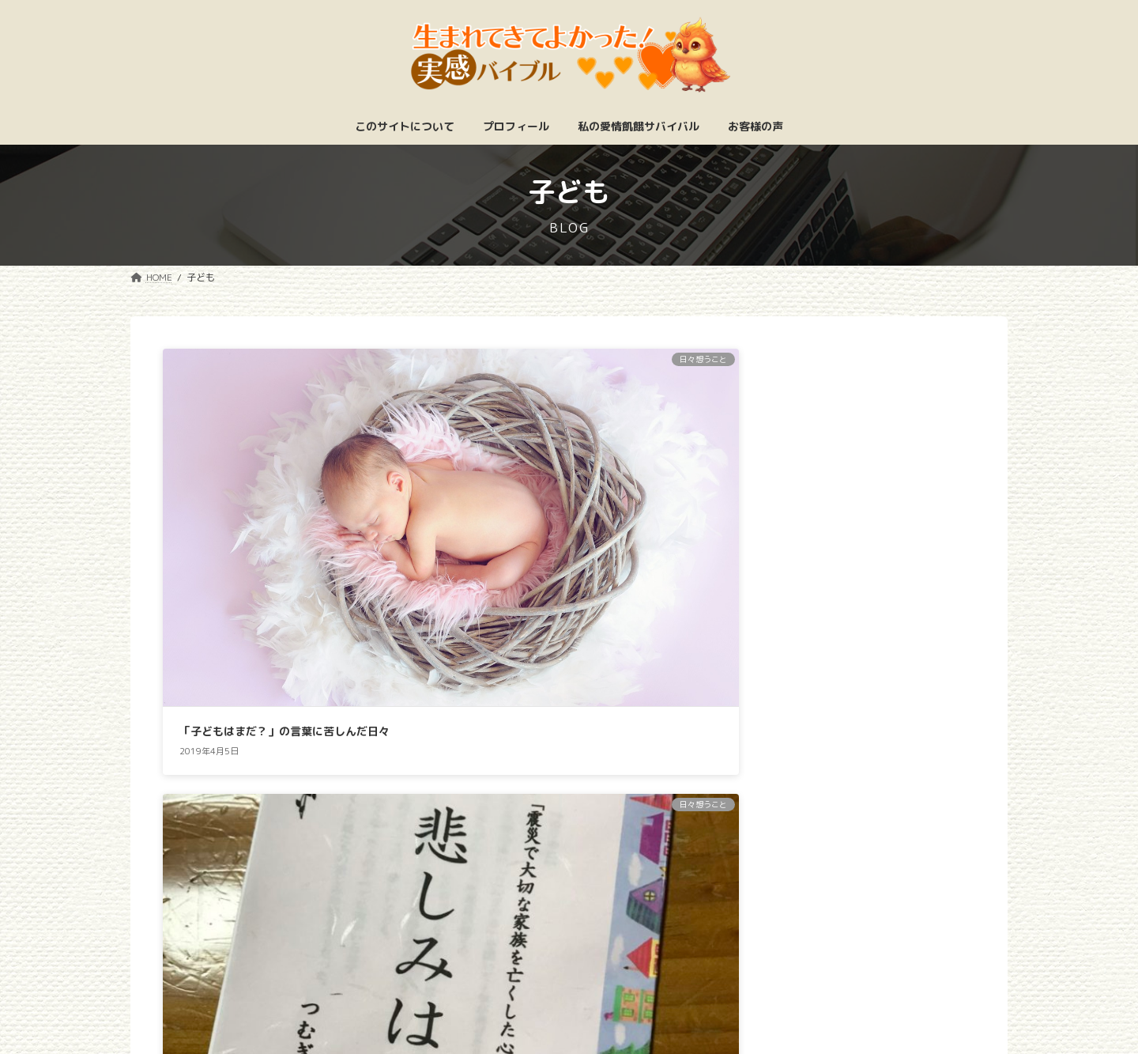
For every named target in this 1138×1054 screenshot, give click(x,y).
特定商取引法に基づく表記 (528, 977)
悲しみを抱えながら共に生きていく (546, 531)
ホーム (398, 977)
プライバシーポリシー (698, 977)
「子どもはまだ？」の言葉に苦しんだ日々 (284, 531)
